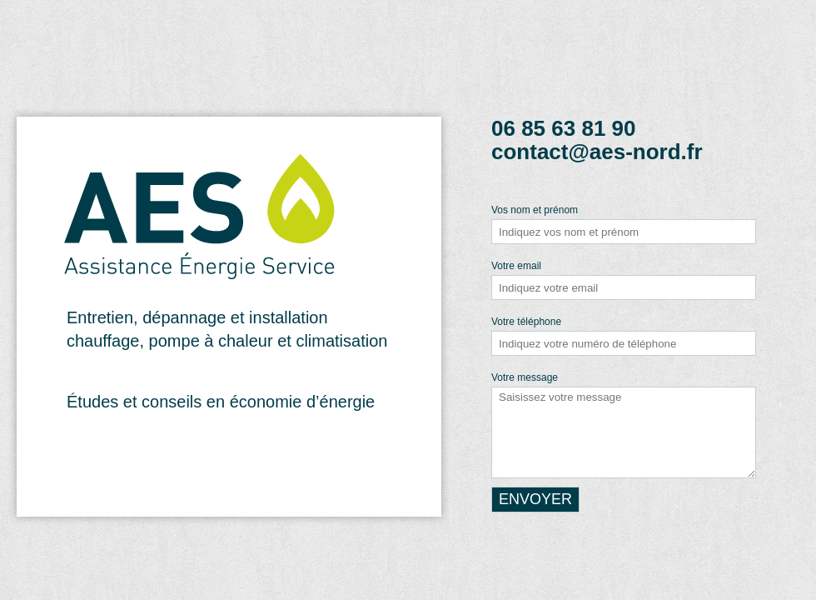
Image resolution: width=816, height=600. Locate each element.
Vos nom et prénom (534, 210)
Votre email (516, 266)
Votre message (524, 377)
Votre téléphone (526, 322)
